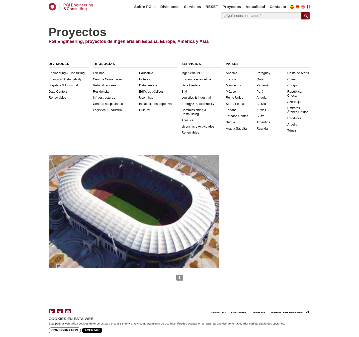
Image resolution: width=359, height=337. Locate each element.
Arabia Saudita (236, 128)
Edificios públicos (151, 91)
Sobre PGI (145, 7)
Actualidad (255, 7)
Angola (262, 97)
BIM (184, 91)
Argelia (292, 124)
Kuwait (261, 110)
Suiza (261, 116)
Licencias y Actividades (197, 126)
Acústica (187, 120)
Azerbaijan (294, 102)
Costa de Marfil (298, 73)
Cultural (144, 110)
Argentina (263, 122)
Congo (292, 85)
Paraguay (263, 73)
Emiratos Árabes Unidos (297, 110)
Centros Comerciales (108, 79)
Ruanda (262, 128)
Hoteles (144, 79)
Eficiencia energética (196, 79)
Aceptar (92, 330)
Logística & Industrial (108, 110)
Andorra (231, 73)
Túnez (291, 130)
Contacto (278, 7)
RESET (212, 7)
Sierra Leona (235, 104)
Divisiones (170, 7)
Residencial (101, 91)
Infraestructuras (104, 97)
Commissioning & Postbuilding (193, 112)
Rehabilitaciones (104, 85)
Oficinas (98, 73)
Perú (260, 91)
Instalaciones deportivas (156, 104)
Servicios (192, 7)
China (291, 79)
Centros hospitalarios (108, 104)
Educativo (146, 73)
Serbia (230, 122)
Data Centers (58, 91)
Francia (231, 79)
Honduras (294, 118)
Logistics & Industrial (63, 85)
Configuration (64, 330)
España (231, 110)
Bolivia (261, 104)
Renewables (57, 97)
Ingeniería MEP (192, 73)
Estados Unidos (237, 116)
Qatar (261, 79)
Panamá (263, 85)
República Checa (294, 94)
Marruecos (233, 85)
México (231, 91)
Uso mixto (146, 97)
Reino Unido (234, 97)
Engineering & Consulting (67, 73)
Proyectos (232, 7)
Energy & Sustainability (65, 79)
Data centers (148, 85)
